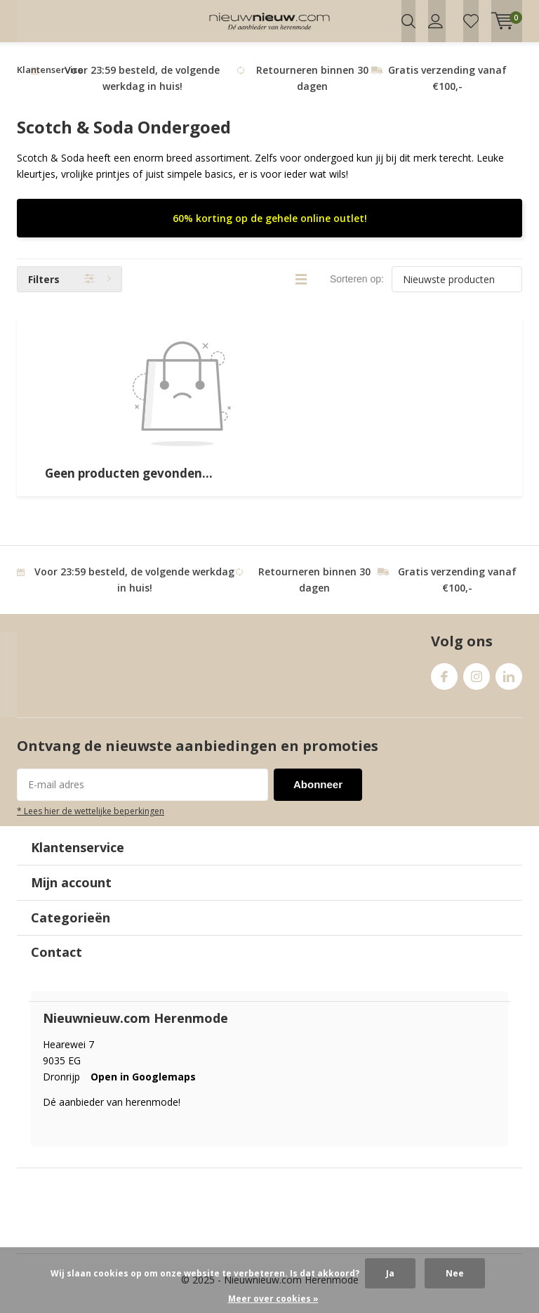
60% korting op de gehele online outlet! (270, 225)
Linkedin (508, 680)
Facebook (444, 680)
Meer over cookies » (273, 1299)
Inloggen (435, 21)
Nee (455, 1273)
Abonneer (317, 791)
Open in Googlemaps (143, 1083)
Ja (390, 1273)
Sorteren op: (357, 286)
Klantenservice (50, 76)
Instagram (476, 680)
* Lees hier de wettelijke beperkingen (90, 817)
